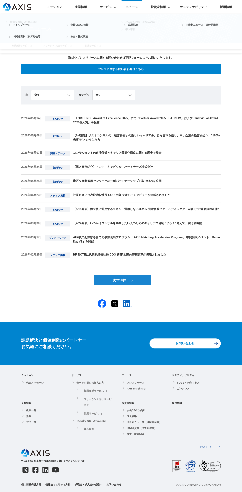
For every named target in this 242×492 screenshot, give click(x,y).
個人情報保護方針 (31, 484)
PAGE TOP (207, 447)
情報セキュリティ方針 (57, 484)
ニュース (157, 7)
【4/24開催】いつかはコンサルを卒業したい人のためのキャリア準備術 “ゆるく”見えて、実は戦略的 (137, 223)
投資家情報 (175, 7)
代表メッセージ (35, 382)
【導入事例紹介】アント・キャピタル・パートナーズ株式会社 (113, 166)
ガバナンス (183, 388)
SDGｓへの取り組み (188, 382)
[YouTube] (55, 470)
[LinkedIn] (45, 470)
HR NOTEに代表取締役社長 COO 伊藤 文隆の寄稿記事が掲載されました (119, 254)
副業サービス (88, 402)
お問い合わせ (185, 343)
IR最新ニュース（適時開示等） (144, 422)
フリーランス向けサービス (96, 396)
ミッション (101, 7)
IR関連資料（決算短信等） (142, 428)
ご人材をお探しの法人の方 (91, 408)
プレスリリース (135, 382)
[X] (25, 470)
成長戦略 (132, 416)
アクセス (31, 422)
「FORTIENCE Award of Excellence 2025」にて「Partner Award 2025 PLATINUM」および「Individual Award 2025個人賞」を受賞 (145, 120)
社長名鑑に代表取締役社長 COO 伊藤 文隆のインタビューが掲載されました (121, 195)
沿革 (28, 416)
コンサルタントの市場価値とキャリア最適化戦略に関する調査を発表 (117, 152)
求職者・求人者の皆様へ (88, 484)
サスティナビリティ (206, 7)
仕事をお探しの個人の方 (90, 382)
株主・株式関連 (135, 434)
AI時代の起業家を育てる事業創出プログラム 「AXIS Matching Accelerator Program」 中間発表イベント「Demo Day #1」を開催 (146, 239)
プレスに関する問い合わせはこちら (121, 69)
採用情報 (230, 7)
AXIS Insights (135, 388)
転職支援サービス (91, 389)
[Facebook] (35, 470)
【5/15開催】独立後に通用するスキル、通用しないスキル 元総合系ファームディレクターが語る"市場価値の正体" (146, 209)
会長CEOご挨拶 (136, 410)
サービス (136, 7)
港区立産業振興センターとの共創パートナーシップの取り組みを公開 (117, 180)
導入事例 (86, 415)
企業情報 (119, 7)
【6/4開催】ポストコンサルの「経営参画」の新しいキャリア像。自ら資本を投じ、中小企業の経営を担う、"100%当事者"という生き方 (146, 137)
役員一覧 (31, 410)
